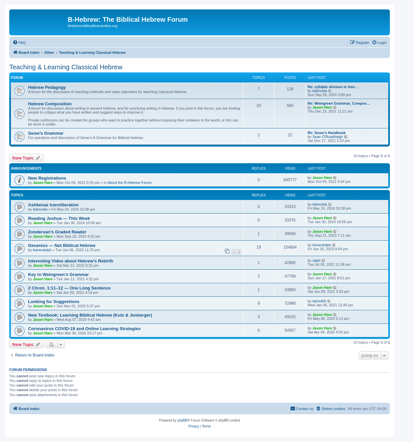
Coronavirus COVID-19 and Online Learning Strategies (84, 328)
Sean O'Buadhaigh (328, 137)
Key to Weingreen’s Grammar (58, 274)
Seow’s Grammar (45, 133)
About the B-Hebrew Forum (129, 183)
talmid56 (319, 301)
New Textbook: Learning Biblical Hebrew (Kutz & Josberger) (90, 315)
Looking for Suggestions (53, 301)
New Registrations (47, 178)
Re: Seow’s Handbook (327, 133)
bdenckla (320, 91)
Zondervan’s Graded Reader (57, 231)
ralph (316, 260)
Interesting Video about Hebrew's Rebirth (70, 260)
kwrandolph (42, 250)
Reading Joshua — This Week (59, 218)
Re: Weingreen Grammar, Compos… (339, 103)
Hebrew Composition (50, 103)
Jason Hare (322, 107)
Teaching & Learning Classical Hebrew (65, 67)
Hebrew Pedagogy (47, 87)
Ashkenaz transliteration (53, 204)
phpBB (182, 420)
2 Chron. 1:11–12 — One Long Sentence (69, 288)
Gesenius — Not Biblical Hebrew (61, 245)
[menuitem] (19, 43)
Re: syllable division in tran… (333, 87)
